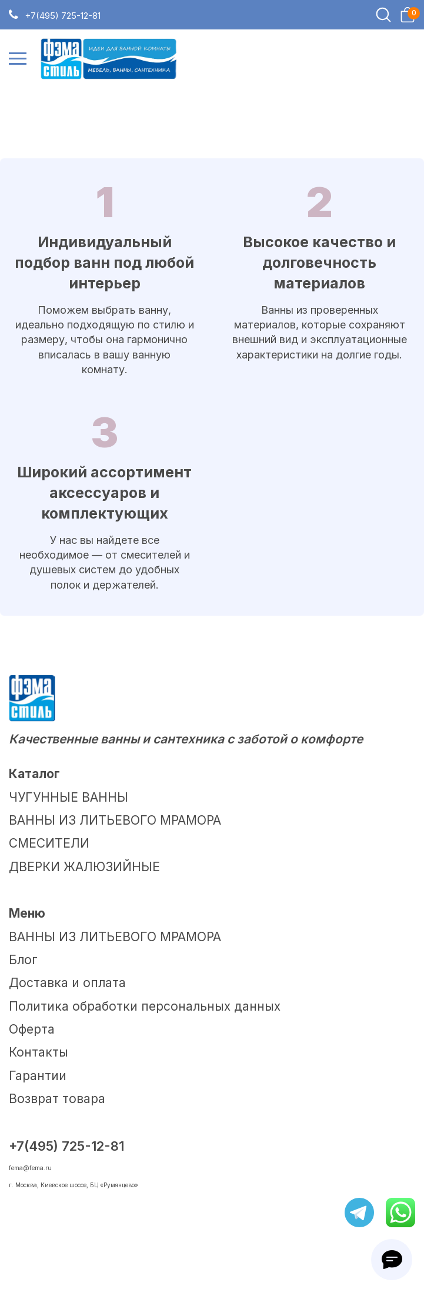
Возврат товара (57, 1098)
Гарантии (37, 1075)
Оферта (32, 1029)
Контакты (38, 1052)
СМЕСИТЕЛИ (49, 843)
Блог (23, 959)
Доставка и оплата (67, 982)
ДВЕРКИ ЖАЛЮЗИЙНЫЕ (84, 866)
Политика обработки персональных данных (145, 1006)
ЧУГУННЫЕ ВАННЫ (68, 797)
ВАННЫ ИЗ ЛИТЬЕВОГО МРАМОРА (115, 820)
